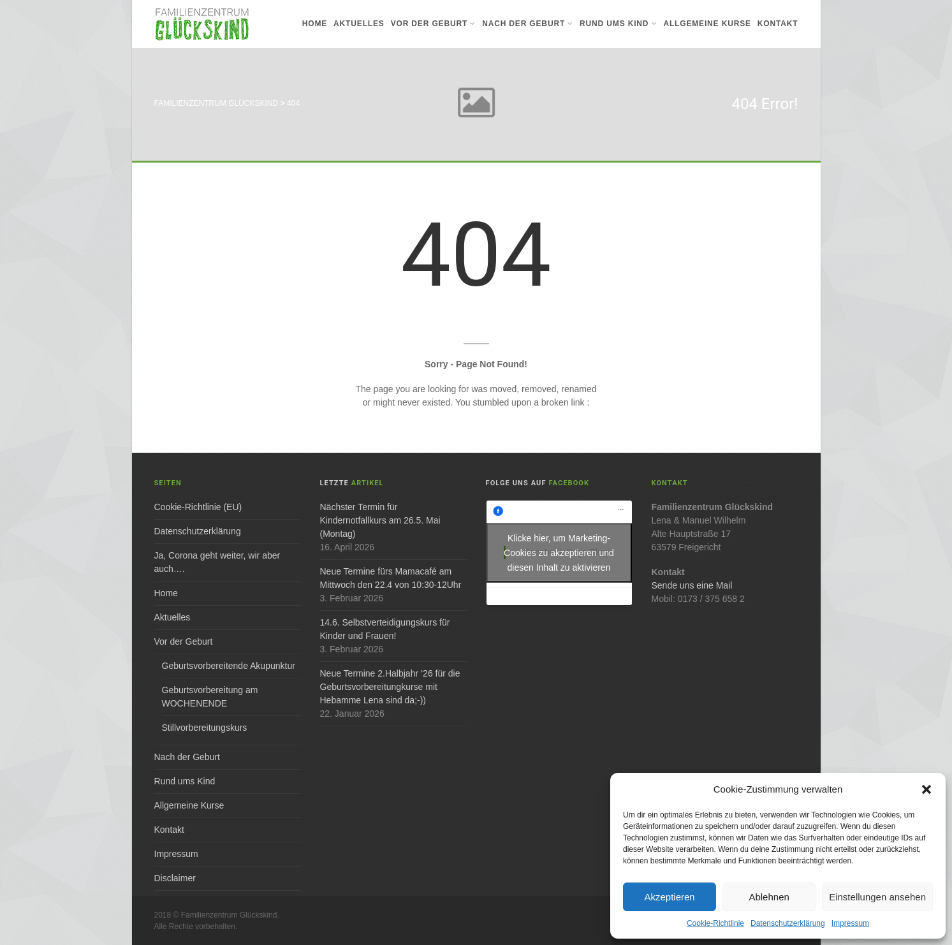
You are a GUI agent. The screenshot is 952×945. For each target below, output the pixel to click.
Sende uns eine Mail (692, 585)
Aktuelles (358, 23)
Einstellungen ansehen (877, 896)
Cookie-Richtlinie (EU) (198, 507)
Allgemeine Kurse (707, 23)
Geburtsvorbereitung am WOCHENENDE (210, 696)
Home (314, 23)
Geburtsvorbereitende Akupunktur (228, 666)
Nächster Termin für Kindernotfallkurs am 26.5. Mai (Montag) (380, 520)
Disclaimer (175, 878)
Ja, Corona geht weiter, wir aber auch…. (217, 562)
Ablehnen (769, 896)
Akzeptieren (669, 896)
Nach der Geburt (527, 23)
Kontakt (778, 23)
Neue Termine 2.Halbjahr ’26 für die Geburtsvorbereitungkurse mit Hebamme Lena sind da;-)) (390, 686)
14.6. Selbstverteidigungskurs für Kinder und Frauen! (385, 629)
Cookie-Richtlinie (715, 923)
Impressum (850, 923)
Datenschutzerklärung (788, 923)
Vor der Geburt (433, 23)
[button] (926, 789)
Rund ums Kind (618, 23)
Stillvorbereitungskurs (204, 727)
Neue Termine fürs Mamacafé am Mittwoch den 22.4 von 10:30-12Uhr (391, 578)
